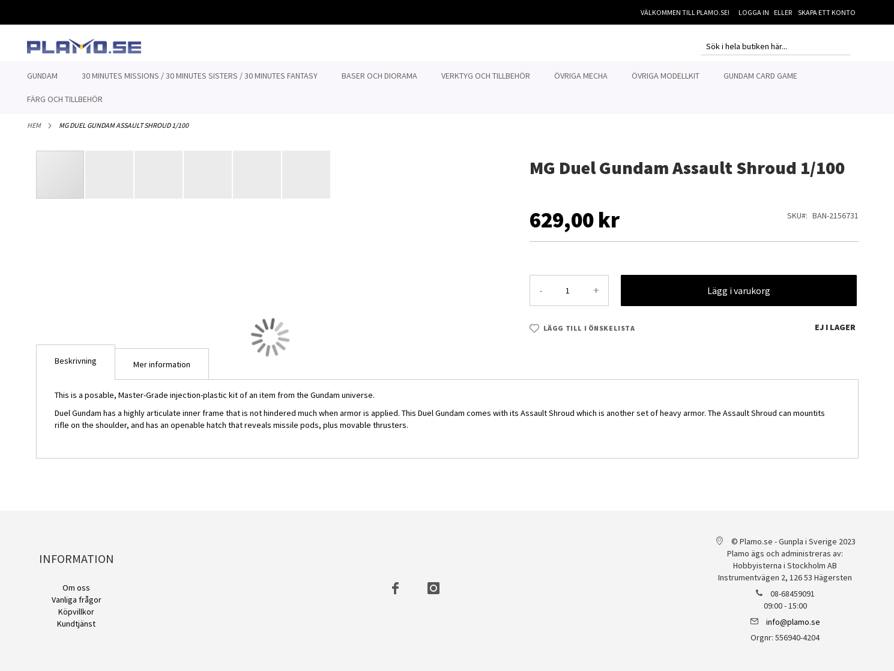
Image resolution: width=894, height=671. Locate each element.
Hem (34, 131)
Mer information (161, 371)
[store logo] (84, 46)
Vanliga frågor (76, 599)
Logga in (753, 12)
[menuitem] (42, 76)
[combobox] (776, 46)
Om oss (76, 587)
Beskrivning (76, 367)
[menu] (447, 87)
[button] (109, 181)
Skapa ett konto (827, 12)
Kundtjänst (76, 623)
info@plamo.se (793, 621)
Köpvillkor (76, 611)
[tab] (75, 369)
